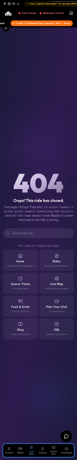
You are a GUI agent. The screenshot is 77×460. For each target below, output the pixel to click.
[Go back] (6, 28)
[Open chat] (66, 436)
